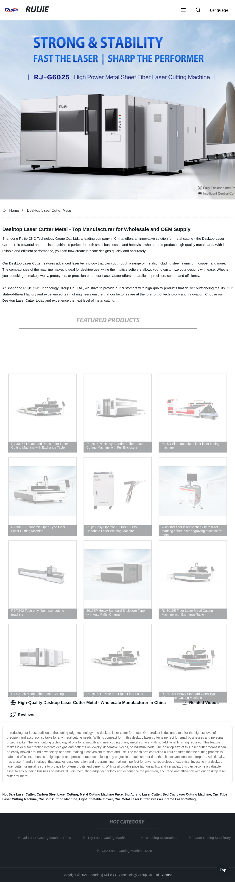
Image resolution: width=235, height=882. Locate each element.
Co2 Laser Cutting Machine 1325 (128, 850)
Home (14, 210)
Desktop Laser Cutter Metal (49, 210)
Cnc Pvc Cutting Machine (58, 799)
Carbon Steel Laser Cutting (57, 794)
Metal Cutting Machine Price (101, 794)
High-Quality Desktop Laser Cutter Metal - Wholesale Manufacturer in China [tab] (88, 702)
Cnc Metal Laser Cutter (132, 799)
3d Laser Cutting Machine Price (49, 838)
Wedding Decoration (162, 838)
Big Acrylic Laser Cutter (142, 794)
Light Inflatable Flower (96, 799)
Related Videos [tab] (200, 702)
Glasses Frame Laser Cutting (173, 799)
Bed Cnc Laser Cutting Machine (186, 794)
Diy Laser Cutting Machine (110, 838)
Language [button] (219, 10)
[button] (183, 10)
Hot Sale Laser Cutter (18, 794)
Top (223, 870)
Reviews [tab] (22, 715)
